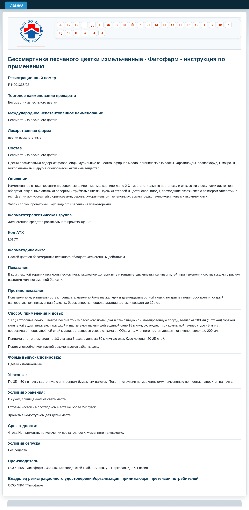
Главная (16, 5)
